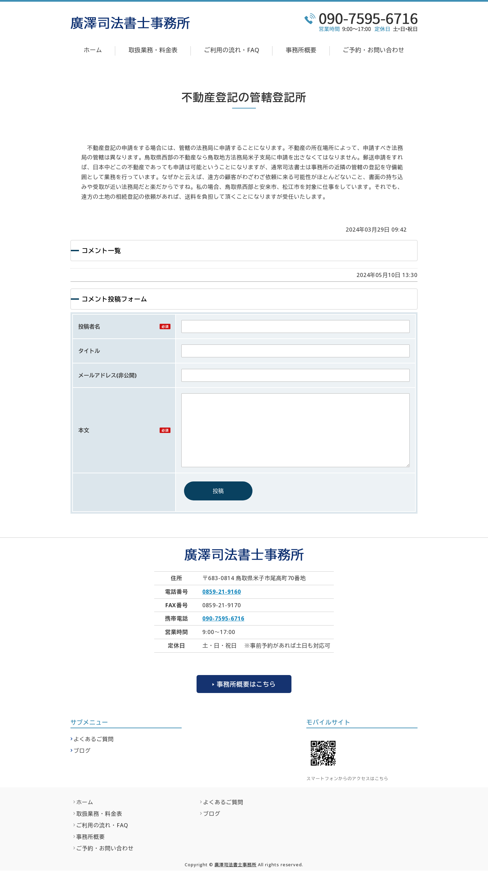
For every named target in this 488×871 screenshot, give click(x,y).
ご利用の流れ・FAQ (231, 50)
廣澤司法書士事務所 (236, 865)
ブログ (82, 751)
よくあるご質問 (94, 739)
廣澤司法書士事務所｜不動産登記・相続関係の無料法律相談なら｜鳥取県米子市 (130, 23)
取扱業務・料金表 (153, 50)
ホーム (93, 50)
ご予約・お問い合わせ (373, 50)
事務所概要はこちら (246, 684)
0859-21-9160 (221, 591)
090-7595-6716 (223, 618)
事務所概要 (301, 50)
